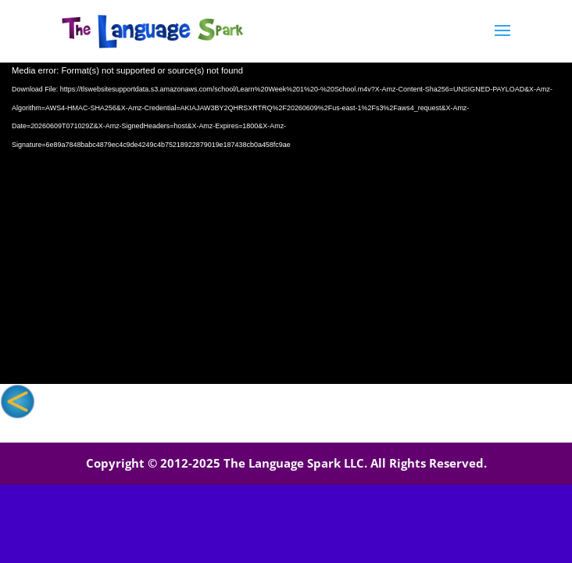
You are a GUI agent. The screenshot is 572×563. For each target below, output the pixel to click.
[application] (286, 223)
